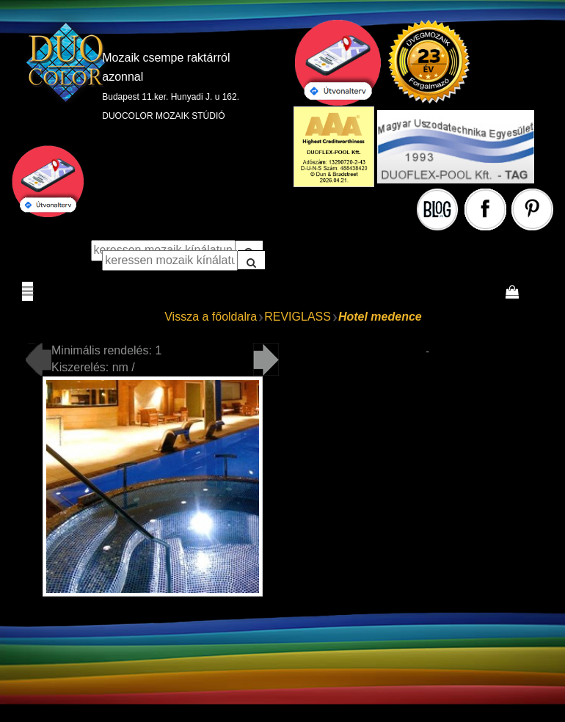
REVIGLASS (297, 316)
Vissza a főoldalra (210, 316)
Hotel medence (380, 316)
